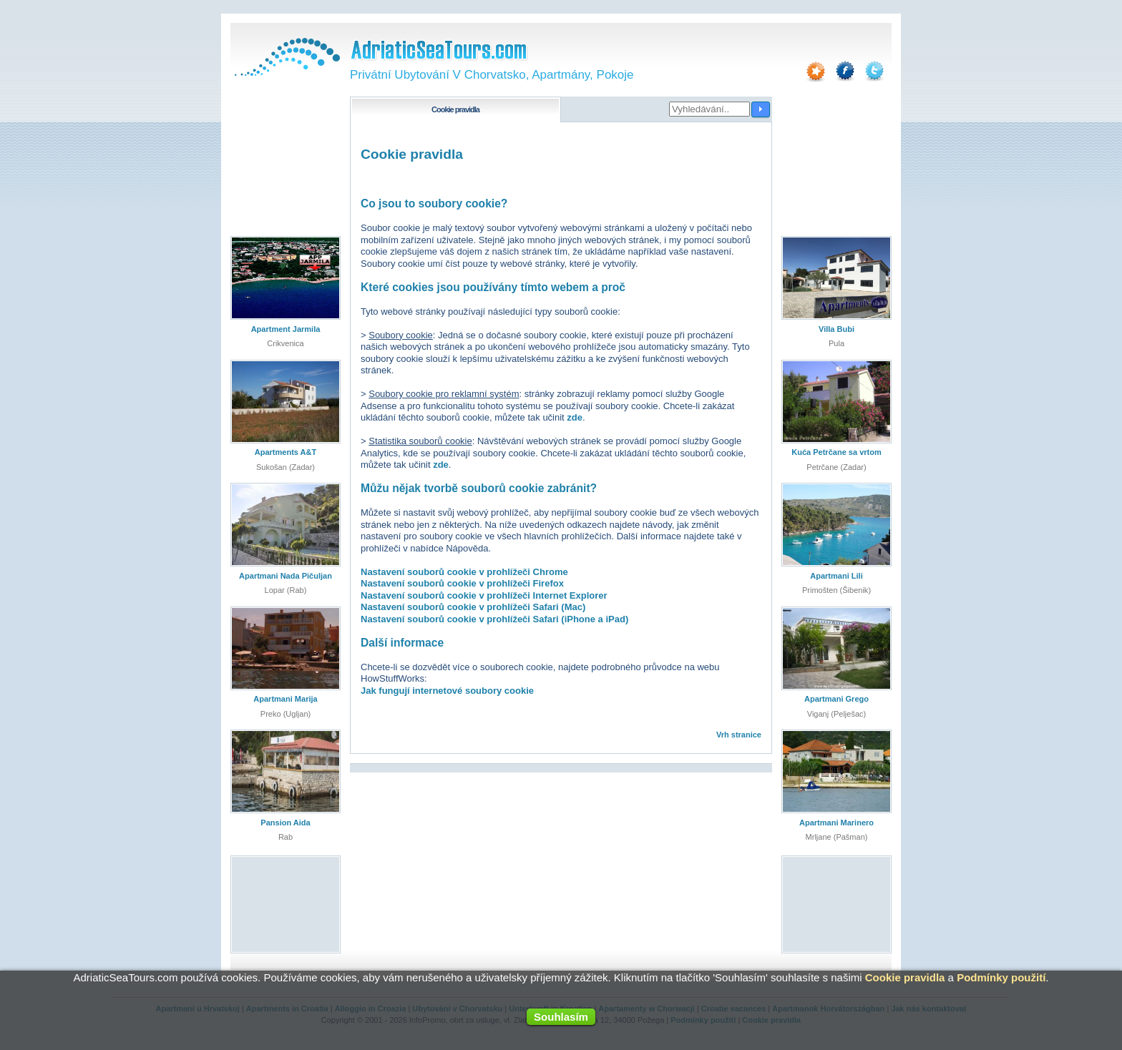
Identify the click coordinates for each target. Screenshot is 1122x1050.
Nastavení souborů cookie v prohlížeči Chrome (464, 571)
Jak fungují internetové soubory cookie (447, 690)
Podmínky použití (1001, 977)
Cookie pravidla (905, 977)
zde (574, 417)
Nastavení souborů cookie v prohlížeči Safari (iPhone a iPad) (494, 619)
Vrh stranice (738, 734)
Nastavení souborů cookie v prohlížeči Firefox (462, 583)
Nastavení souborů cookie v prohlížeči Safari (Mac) (473, 607)
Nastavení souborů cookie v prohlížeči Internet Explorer (484, 595)
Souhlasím (561, 1017)
